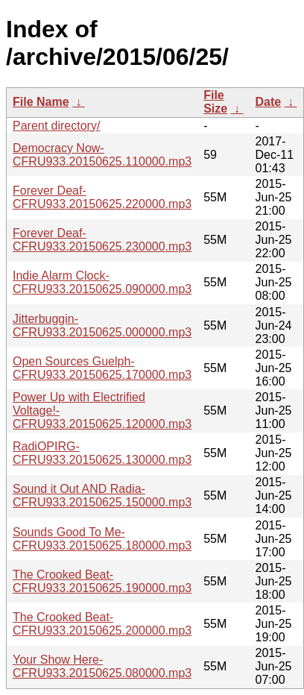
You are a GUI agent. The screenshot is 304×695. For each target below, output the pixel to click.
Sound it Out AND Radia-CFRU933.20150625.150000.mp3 (102, 495)
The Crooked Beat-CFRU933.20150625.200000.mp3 (102, 624)
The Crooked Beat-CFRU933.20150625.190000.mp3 (102, 581)
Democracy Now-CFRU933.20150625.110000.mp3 (102, 155)
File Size (215, 102)
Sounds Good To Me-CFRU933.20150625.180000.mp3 (102, 539)
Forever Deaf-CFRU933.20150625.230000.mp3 (102, 240)
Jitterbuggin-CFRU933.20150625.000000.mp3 (102, 325)
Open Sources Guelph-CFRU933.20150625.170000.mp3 (102, 368)
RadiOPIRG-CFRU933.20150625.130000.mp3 (102, 453)
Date (269, 101)
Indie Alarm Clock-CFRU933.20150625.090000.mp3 (102, 282)
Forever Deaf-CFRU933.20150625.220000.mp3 (102, 197)
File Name (41, 101)
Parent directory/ (56, 125)
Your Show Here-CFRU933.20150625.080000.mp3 (102, 666)
